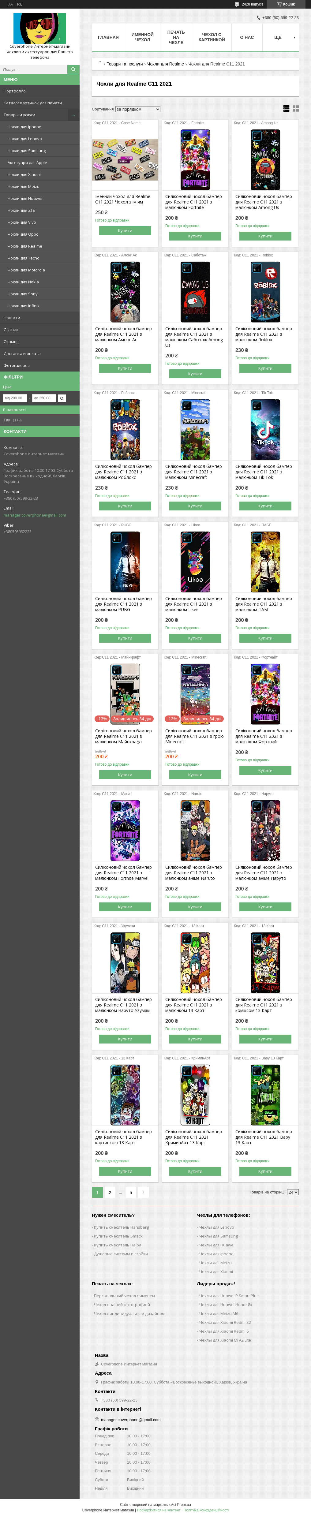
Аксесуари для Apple (27, 162)
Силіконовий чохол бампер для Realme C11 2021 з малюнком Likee (193, 604)
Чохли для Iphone (24, 126)
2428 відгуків (253, 4)
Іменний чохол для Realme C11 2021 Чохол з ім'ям (122, 199)
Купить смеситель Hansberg (121, 1227)
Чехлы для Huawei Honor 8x (225, 1304)
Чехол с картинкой (212, 37)
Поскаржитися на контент (158, 1510)
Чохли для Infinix (23, 305)
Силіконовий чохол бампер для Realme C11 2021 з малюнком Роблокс (123, 472)
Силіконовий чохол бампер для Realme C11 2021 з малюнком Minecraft (193, 472)
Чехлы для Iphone (216, 1253)
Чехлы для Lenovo (216, 1227)
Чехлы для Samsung (218, 1236)
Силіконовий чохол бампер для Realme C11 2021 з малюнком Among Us (263, 202)
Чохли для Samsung (27, 150)
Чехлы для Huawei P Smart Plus (229, 1295)
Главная (108, 37)
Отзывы (12, 341)
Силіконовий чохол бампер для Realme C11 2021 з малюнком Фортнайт (263, 736)
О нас (247, 37)
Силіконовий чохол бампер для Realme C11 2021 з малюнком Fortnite (193, 202)
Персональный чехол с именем (124, 1295)
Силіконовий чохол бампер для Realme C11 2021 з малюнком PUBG (123, 604)
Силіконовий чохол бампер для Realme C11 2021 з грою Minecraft (194, 736)
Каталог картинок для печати (33, 103)
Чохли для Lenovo (25, 138)
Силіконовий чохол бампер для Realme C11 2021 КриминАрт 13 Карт (193, 1137)
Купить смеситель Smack (118, 1236)
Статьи (11, 329)
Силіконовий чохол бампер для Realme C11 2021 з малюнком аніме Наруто (263, 872)
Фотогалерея (17, 365)
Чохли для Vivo (22, 222)
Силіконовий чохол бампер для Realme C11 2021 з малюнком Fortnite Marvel (123, 872)
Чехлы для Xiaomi (216, 1271)
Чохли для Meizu (23, 186)
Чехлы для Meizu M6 (218, 1313)
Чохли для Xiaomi (24, 174)
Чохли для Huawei (25, 198)
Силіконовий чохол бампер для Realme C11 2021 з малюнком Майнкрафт (123, 736)
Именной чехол (143, 37)
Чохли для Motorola (26, 270)
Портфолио (15, 91)
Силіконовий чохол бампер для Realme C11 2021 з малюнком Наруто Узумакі (123, 1005)
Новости (12, 317)
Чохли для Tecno (23, 258)
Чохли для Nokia (23, 282)
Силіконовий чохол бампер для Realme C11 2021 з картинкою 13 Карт (123, 1137)
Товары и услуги (19, 115)
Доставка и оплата (22, 353)
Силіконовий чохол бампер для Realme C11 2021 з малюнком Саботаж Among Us (194, 337)
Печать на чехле (176, 37)
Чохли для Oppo (23, 234)
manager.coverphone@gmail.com (35, 515)
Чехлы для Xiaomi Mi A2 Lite (225, 1340)
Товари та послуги (125, 64)
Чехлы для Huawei (216, 1245)
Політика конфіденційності (206, 1510)
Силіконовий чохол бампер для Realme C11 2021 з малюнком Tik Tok (263, 472)
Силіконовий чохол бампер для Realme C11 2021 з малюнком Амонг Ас (123, 334)
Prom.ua (184, 1505)
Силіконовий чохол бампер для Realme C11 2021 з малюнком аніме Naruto (193, 872)
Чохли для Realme (25, 246)
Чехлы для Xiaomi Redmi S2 (225, 1322)
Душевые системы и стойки (121, 1253)
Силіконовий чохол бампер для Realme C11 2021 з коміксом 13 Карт (263, 1005)
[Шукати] (73, 69)
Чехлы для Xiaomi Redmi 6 (224, 1331)
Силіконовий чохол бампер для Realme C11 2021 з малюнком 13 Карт (193, 1005)
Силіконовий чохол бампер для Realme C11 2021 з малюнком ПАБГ (263, 604)
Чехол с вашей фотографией (122, 1304)
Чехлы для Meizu (215, 1262)
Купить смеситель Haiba (117, 1245)
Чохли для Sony (23, 294)
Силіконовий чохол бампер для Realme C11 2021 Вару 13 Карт (263, 1137)
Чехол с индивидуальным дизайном (129, 1313)
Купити (125, 230)
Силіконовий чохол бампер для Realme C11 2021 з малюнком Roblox (263, 334)
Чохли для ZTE (21, 210)
